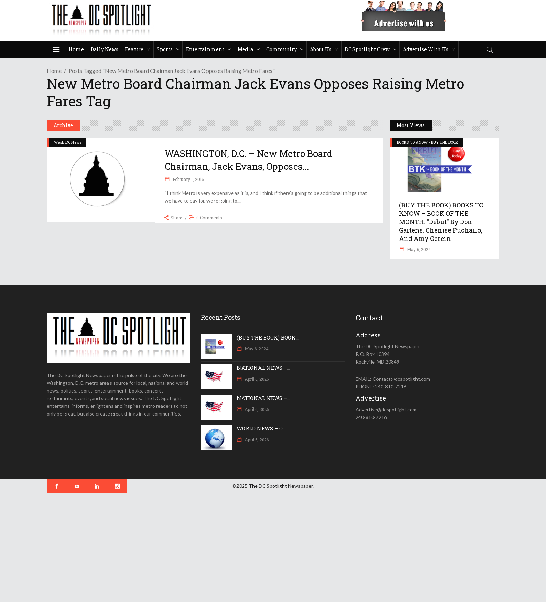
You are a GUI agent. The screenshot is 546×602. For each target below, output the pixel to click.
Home (54, 70)
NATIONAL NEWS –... (263, 367)
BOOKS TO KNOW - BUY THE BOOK (427, 142)
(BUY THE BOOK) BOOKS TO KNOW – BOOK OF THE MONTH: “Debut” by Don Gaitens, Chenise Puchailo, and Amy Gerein (441, 222)
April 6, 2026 (256, 379)
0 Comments (209, 217)
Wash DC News (67, 142)
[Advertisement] (209, 547)
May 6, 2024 (418, 249)
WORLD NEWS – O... (261, 428)
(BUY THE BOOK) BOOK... (268, 337)
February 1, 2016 (188, 179)
